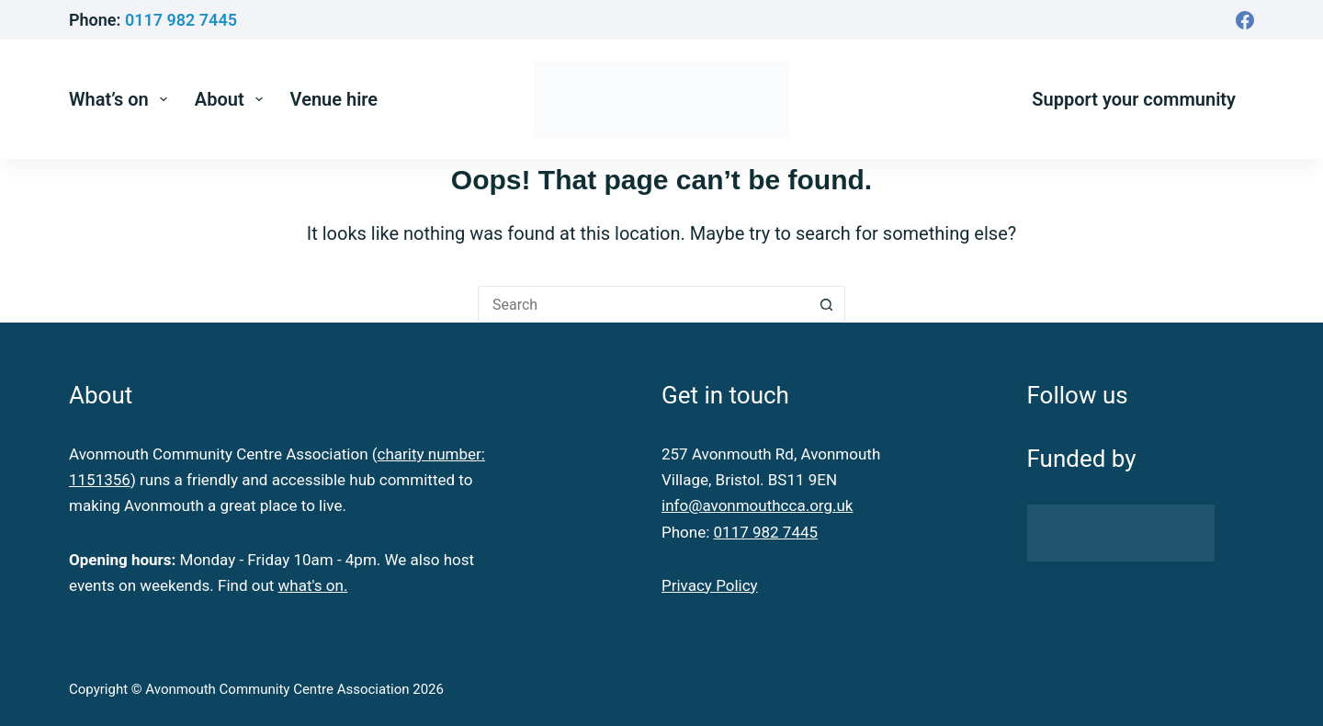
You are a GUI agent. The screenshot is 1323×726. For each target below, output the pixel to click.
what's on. (313, 585)
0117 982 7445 (181, 19)
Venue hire (334, 99)
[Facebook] (1245, 20)
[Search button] (826, 304)
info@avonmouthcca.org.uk (757, 505)
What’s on (122, 99)
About (232, 99)
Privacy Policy (710, 585)
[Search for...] (643, 304)
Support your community (1134, 99)
